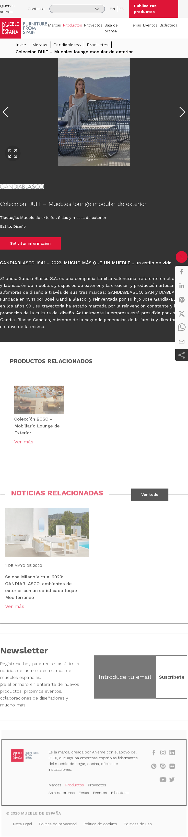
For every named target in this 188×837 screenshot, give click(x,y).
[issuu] (159, 768)
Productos (72, 25)
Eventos (150, 25)
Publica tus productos (145, 8)
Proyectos (93, 25)
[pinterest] (182, 300)
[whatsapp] (182, 327)
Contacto (36, 8)
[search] (77, 9)
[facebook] (182, 272)
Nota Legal (25, 823)
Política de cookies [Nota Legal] (100, 823)
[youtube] (159, 781)
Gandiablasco (67, 44)
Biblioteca (168, 25)
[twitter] (182, 313)
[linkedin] (182, 286)
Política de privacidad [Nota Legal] (59, 823)
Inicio (21, 44)
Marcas (54, 25)
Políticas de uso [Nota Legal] (135, 823)
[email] (182, 341)
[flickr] (168, 768)
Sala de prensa (111, 28)
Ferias (135, 25)
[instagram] (159, 754)
